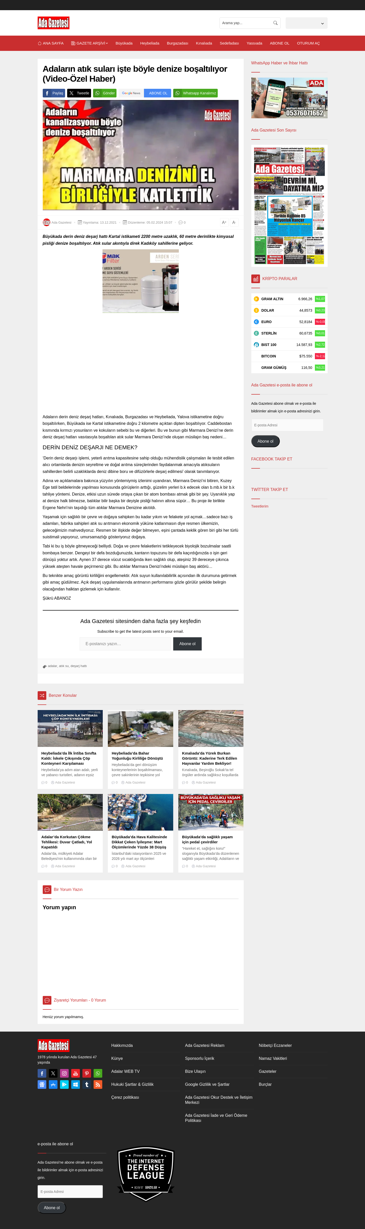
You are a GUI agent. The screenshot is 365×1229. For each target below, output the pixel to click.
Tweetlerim (260, 506)
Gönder (104, 93)
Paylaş (53, 93)
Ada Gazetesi (61, 222)
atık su (64, 666)
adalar (52, 666)
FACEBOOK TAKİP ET (272, 459)
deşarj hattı (78, 666)
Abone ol (187, 644)
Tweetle (78, 93)
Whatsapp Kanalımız (194, 93)
